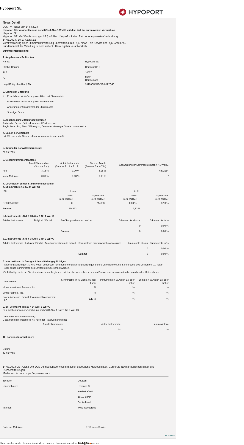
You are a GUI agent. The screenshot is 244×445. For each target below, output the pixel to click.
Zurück (171, 435)
